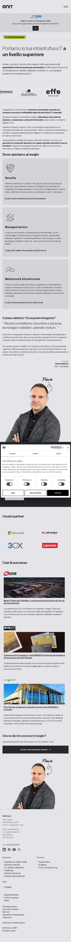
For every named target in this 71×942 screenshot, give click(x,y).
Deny (13, 493)
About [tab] (58, 453)
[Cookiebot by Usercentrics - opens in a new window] (54, 447)
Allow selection (35, 493)
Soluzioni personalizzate (14, 876)
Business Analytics (12, 865)
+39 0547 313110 (12, 845)
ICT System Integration (14, 867)
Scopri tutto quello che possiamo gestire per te (25, 250)
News (6, 900)
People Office (44, 862)
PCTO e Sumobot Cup (47, 867)
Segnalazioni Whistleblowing (13, 915)
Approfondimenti (11, 895)
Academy (42, 865)
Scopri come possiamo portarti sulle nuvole (24, 302)
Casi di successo (11, 897)
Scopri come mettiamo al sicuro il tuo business (25, 198)
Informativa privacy (9, 906)
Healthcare (8, 870)
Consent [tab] (12, 453)
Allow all (58, 493)
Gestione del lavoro (12, 873)
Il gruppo (8, 887)
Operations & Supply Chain (15, 862)
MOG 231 (6, 912)
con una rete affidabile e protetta (31, 708)
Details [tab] (35, 453)
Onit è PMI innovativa (10, 909)
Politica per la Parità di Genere (13, 923)
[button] (35, 28)
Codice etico (7, 917)
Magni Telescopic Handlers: (34, 602)
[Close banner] (68, 447)
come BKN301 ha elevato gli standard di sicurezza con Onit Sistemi (34, 656)
